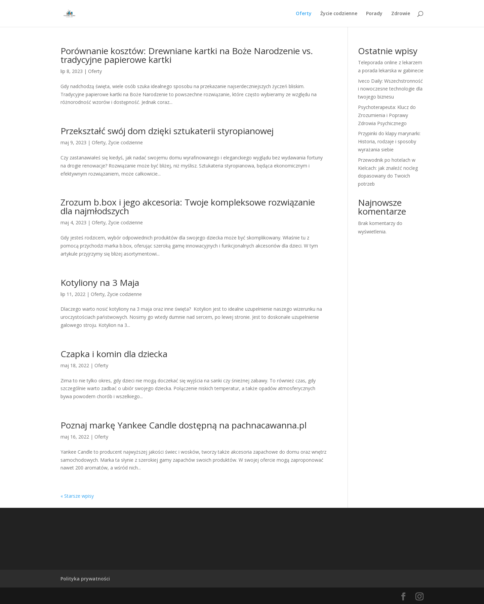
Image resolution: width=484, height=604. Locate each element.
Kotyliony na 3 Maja (100, 282)
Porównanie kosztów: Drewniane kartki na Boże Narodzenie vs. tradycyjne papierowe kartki (187, 55)
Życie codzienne (338, 13)
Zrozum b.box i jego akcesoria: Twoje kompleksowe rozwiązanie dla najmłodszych (188, 206)
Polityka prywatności (85, 578)
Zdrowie (400, 13)
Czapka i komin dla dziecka (114, 354)
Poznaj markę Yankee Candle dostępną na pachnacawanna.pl (184, 425)
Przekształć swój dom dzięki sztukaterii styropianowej (167, 131)
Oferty (304, 13)
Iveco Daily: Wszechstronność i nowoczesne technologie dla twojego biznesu (390, 89)
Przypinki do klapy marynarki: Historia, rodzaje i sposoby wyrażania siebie (389, 141)
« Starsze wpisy (77, 496)
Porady (374, 13)
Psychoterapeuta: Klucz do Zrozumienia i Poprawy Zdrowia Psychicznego (387, 115)
